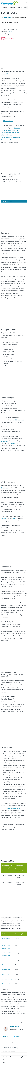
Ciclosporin (4, 488)
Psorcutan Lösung (6, 979)
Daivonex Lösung (6, 960)
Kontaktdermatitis (18, 420)
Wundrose (6, 1054)
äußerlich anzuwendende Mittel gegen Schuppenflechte (10, 130)
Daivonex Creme (6, 965)
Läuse (5, 1063)
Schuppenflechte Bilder (10, 1051)
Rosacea (5, 1060)
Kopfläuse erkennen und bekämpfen (13, 1057)
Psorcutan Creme (6, 974)
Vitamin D (14, 518)
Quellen (5, 1036)
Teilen (18, 1036)
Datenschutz (10, 1042)
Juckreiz (17, 808)
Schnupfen (11, 808)
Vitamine (12, 140)
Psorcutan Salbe (6, 984)
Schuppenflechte (8, 121)
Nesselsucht (4, 441)
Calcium (3, 518)
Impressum (3, 1042)
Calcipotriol (10, 31)
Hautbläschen (14, 443)
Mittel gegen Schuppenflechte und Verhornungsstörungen (10, 135)
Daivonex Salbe (6, 969)
